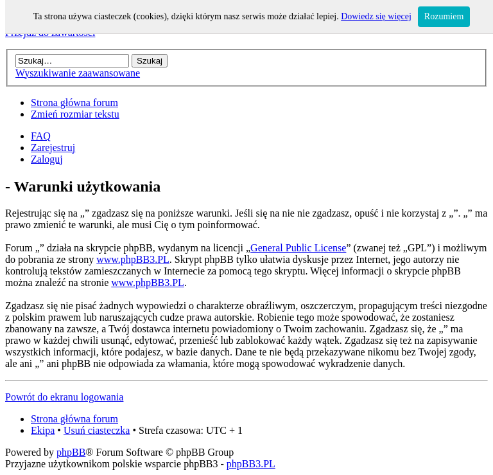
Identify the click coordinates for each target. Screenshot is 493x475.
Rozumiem (443, 16)
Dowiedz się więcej (376, 16)
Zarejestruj (53, 147)
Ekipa (43, 430)
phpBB (70, 452)
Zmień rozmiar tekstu (75, 114)
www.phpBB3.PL (132, 259)
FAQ (41, 135)
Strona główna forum (74, 102)
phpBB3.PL (251, 463)
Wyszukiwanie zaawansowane (77, 72)
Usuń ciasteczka (97, 430)
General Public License (298, 247)
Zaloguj (47, 159)
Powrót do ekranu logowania (64, 396)
